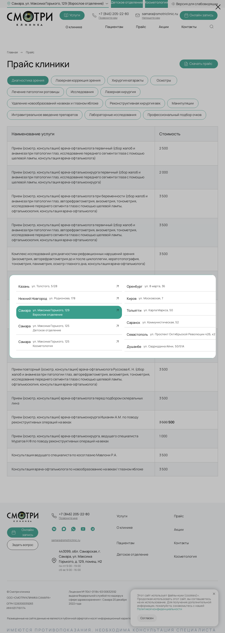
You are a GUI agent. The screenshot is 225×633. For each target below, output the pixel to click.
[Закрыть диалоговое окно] (218, 7)
